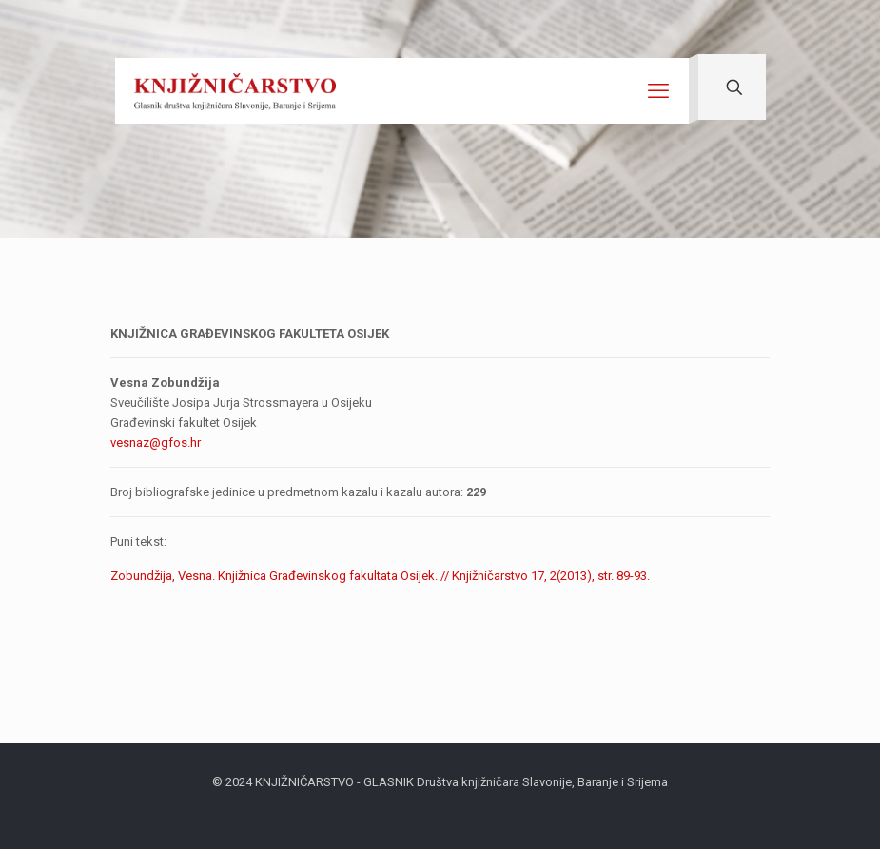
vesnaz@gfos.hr (155, 442)
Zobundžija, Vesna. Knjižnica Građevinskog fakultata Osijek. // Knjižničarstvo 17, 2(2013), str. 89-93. (380, 576)
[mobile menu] (658, 91)
